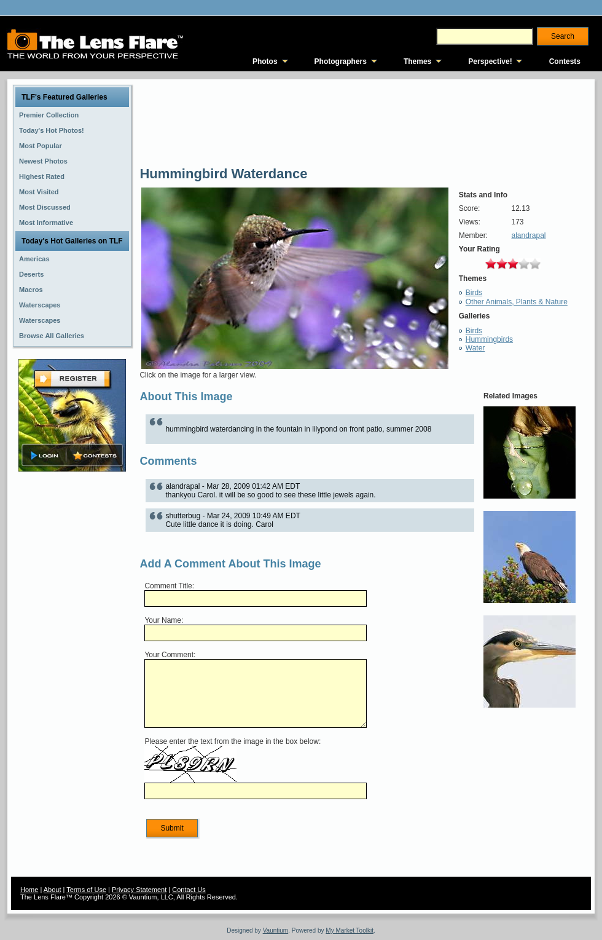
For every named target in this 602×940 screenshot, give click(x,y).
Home (29, 889)
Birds (474, 292)
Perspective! (490, 61)
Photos (265, 61)
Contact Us (188, 889)
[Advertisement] (72, 668)
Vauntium (276, 930)
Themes (417, 61)
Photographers (341, 61)
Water (475, 348)
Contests (564, 61)
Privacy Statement (139, 889)
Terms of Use (86, 889)
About (52, 889)
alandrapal (528, 235)
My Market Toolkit (349, 930)
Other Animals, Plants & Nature (517, 302)
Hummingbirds (489, 339)
